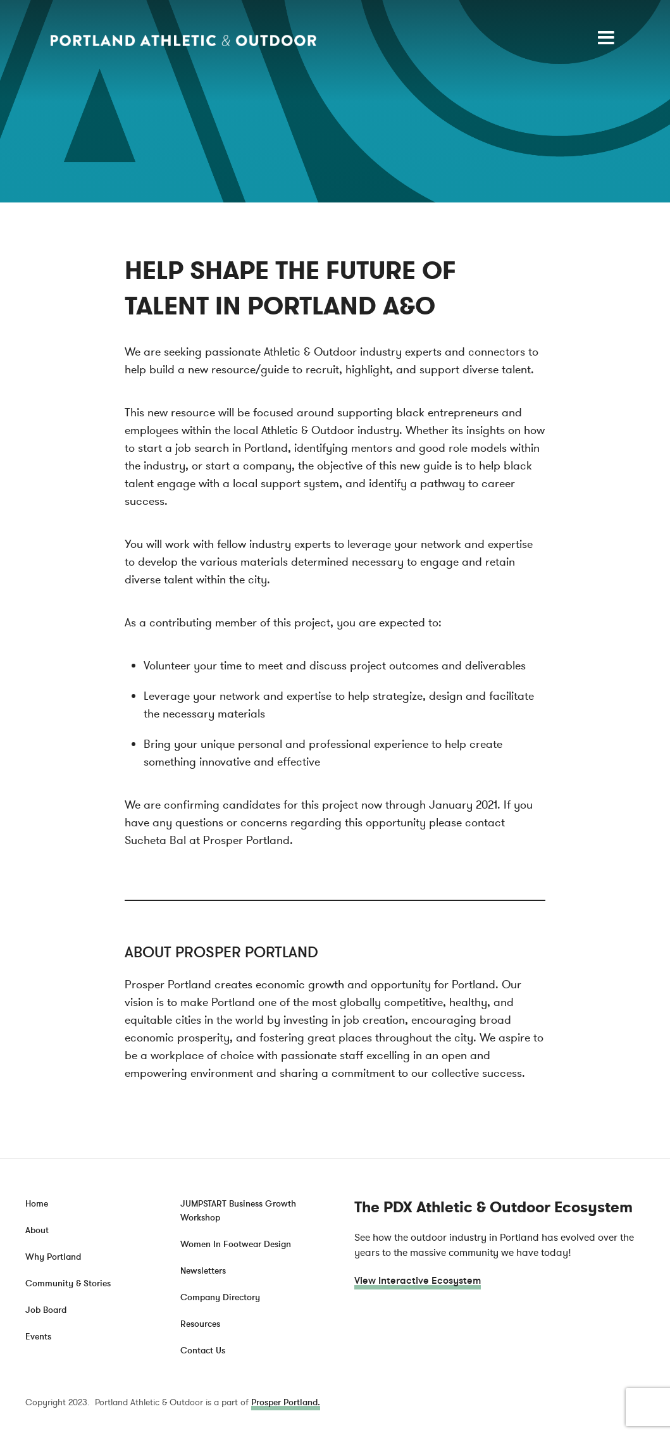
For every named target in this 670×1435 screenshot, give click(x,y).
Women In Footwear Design (235, 1244)
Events (38, 1337)
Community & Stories (68, 1283)
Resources (200, 1324)
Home (36, 1204)
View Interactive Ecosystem (417, 1281)
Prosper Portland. (285, 1402)
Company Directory (220, 1297)
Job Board (45, 1310)
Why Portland (53, 1257)
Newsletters (203, 1271)
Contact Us (202, 1351)
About (37, 1230)
